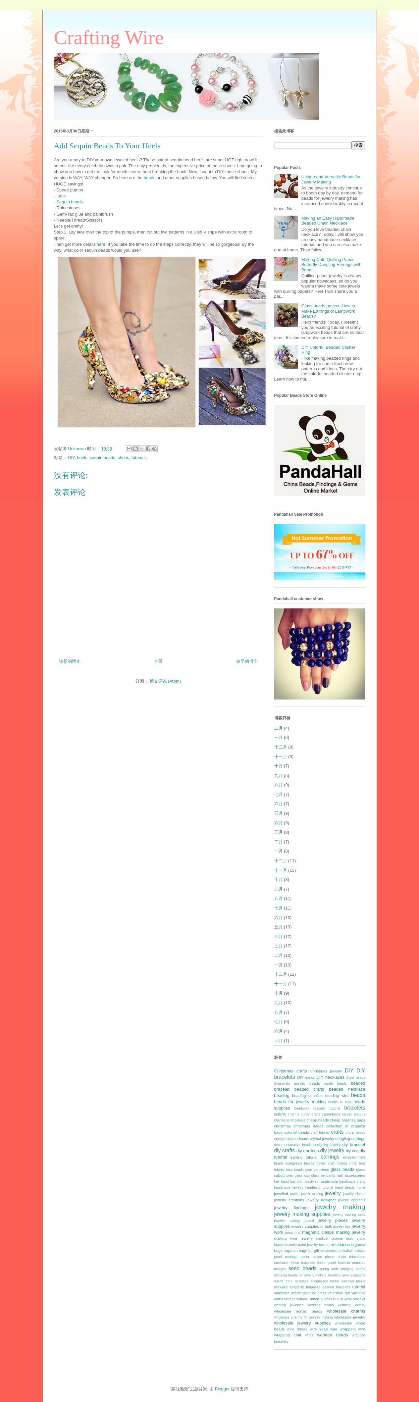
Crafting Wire (109, 37)
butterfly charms (286, 1114)
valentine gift (339, 1293)
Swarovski (282, 1083)
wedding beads (320, 1305)
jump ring (292, 1232)
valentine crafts (287, 1293)
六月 (278, 803)
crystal (280, 1138)
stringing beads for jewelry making (300, 1275)
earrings (330, 1157)
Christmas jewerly (326, 1071)
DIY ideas (306, 1077)
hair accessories (351, 1175)
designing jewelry (326, 1145)
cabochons (331, 1114)
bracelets (354, 1108)
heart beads (344, 1187)
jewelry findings (291, 1207)
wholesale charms (346, 1311)
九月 (278, 775)
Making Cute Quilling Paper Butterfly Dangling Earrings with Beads (331, 264)
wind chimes (297, 1329)
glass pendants (323, 1175)
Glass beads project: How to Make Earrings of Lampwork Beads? (328, 311)
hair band (281, 1181)
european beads (300, 1163)
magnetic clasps (318, 1232)
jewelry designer (321, 1200)
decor (278, 1145)
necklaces (340, 1244)
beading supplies (307, 1095)
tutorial (358, 1286)
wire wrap (319, 1329)
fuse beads (295, 1169)
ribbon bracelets (302, 1263)
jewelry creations (289, 1200)
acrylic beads (307, 1083)
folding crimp (347, 1163)
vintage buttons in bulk (326, 1299)
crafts (337, 1132)
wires (309, 1335)
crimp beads (355, 1132)
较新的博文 (69, 661)
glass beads (342, 1169)
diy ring (352, 1151)
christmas (282, 1126)
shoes (123, 457)
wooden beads (332, 1334)
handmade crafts (352, 1181)
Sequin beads (69, 201)
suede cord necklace (291, 1281)
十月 (278, 765)
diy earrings (307, 1150)
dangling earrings (350, 1138)
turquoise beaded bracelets (328, 1287)
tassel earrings (342, 1281)
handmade (329, 1181)
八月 (278, 784)
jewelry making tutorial (294, 1220)
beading (281, 1095)
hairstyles (311, 1181)
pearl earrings (285, 1257)
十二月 (280, 747)
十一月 (280, 756)
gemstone (321, 1169)
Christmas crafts (290, 1070)
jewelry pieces (332, 1220)
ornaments (328, 1251)
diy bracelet (353, 1144)
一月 (278, 737)
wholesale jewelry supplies (302, 1323)
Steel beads (355, 1077)
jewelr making (312, 1194)
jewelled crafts (286, 1193)
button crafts (310, 1114)
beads (149, 177)
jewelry (333, 1193)
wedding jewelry (351, 1305)
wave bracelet (354, 1299)
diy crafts (284, 1150)
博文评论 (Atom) (165, 681)
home (361, 1187)
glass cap (302, 1175)
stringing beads (352, 1269)
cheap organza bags (347, 1120)
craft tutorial (320, 1132)
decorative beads (298, 1145)
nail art (324, 1245)
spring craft (328, 1269)
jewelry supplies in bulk (311, 1226)
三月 (278, 832)
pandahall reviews (351, 1251)
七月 (278, 794)
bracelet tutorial (326, 1108)
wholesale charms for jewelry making (303, 1317)
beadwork (301, 1108)
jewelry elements (351, 1200)
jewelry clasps (354, 1194)
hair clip (296, 1181)
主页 (158, 661)
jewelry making (340, 1207)
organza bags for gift (301, 1250)
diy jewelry (332, 1150)
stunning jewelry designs (346, 1275)
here (101, 244)
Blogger (222, 1388)
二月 (278, 728)
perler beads (311, 1257)
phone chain (335, 1257)
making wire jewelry (293, 1238)
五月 (278, 813)
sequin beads (102, 457)
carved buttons (353, 1114)
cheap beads (317, 1120)
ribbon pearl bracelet (333, 1263)
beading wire (337, 1095)
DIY (71, 457)
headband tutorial (319, 1187)
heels (82, 457)
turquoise (297, 1287)
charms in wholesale (290, 1120)
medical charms (329, 1238)
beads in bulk (339, 1102)
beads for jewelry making (300, 1101)
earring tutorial (303, 1157)
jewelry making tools (349, 1215)
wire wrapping (342, 1329)
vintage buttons (296, 1299)
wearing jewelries (289, 1305)
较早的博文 (247, 661)
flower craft (326, 1163)
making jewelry (350, 1232)
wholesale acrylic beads (298, 1311)
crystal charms (298, 1139)
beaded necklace (347, 1089)
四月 (278, 822)
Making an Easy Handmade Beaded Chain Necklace (327, 221)
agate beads (335, 1083)
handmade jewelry (288, 1187)
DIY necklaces (330, 1077)
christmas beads (308, 1126)
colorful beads (296, 1132)
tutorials (139, 457)
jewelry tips (341, 1226)
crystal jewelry (322, 1138)
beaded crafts (309, 1089)
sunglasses (319, 1281)
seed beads (302, 1268)
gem (308, 1169)
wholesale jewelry (349, 1317)
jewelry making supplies (302, 1214)
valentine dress (314, 1293)
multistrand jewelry (303, 1245)
